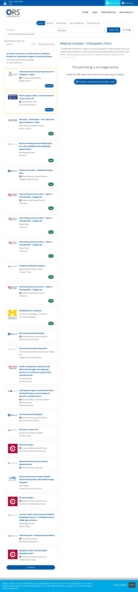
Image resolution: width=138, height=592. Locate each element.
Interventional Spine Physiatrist (33, 348)
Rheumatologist (26, 444)
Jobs (94, 12)
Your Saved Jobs (93, 23)
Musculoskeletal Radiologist (32, 333)
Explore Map (61, 23)
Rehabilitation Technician (30, 310)
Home (85, 12)
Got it (132, 585)
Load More (30, 567)
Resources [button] (126, 12)
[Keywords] (30, 30)
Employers (127, 2)
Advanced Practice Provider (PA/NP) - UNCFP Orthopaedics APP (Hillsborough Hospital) (36, 479)
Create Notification (46, 44)
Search (41, 23)
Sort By (9, 44)
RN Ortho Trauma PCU (28, 429)
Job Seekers (112, 2)
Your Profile (108, 12)
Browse (50, 23)
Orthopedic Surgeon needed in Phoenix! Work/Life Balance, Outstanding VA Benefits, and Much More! (36, 393)
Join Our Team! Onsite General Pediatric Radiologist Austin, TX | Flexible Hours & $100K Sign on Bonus (36, 517)
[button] (126, 30)
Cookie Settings (120, 585)
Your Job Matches (77, 23)
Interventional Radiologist (31, 414)
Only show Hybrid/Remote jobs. (21, 34)
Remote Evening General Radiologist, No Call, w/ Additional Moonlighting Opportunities (35, 146)
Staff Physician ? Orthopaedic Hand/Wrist (37, 535)
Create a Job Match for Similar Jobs (95, 81)
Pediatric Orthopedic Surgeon (32, 265)
